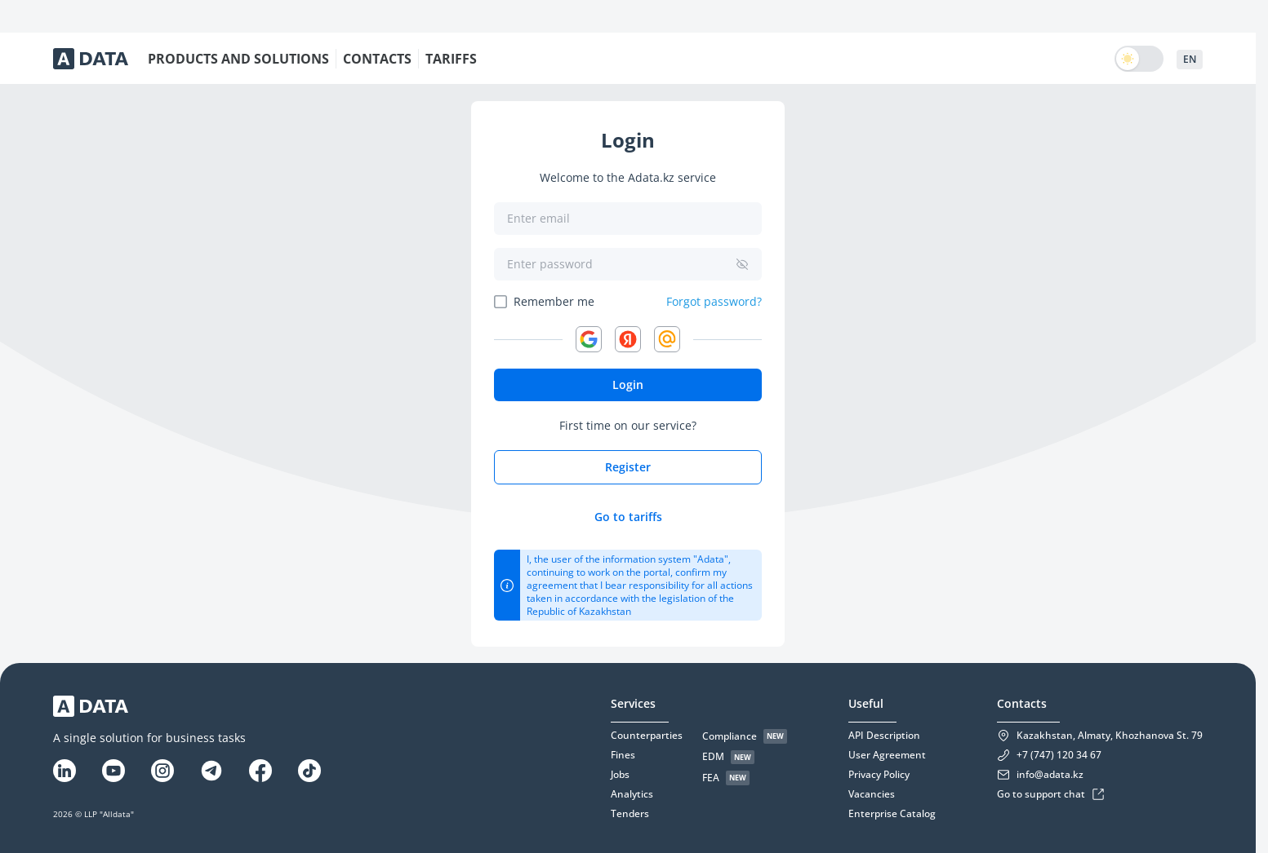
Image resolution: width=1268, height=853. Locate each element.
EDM (713, 756)
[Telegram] (211, 770)
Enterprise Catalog (892, 813)
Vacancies (871, 794)
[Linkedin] (64, 770)
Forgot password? (714, 301)
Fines (623, 755)
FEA (710, 777)
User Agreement (887, 755)
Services (633, 703)
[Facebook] (260, 770)
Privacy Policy (879, 774)
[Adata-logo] (90, 58)
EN (1189, 59)
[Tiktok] (309, 770)
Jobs (620, 774)
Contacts (1022, 703)
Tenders (630, 813)
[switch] (1139, 59)
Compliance (729, 736)
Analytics (632, 794)
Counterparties (647, 735)
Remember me (554, 301)
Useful (865, 703)
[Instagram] (162, 770)
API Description (884, 735)
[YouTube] (113, 770)
